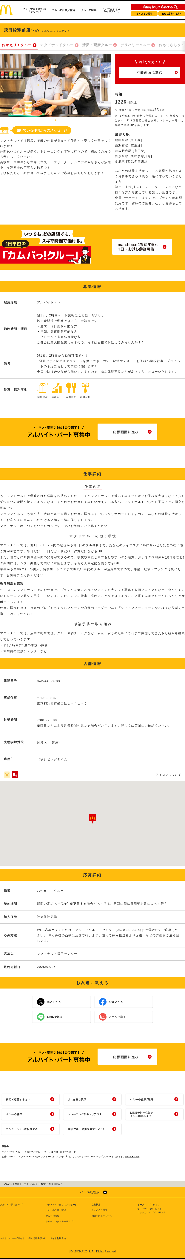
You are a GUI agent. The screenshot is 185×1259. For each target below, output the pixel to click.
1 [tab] (56, 120)
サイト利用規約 (58, 1238)
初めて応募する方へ (172, 14)
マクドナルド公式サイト (12, 1238)
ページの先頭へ (90, 1192)
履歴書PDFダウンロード (63, 1152)
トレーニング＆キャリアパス (111, 10)
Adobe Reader (132, 1156)
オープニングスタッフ (148, 1204)
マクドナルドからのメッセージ (34, 10)
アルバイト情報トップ (11, 1204)
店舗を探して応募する (158, 7)
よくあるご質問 (144, 14)
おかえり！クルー (17, 45)
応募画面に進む (149, 72)
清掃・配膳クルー (97, 45)
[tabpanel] (55, 85)
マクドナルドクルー (57, 45)
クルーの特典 (88, 10)
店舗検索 (96, 1204)
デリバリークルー (135, 45)
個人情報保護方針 (37, 1238)
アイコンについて (168, 774)
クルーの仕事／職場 (63, 10)
